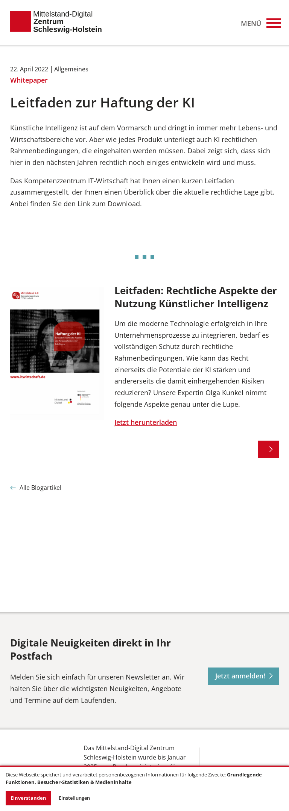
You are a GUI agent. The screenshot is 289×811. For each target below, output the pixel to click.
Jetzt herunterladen (145, 422)
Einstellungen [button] (74, 797)
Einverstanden (28, 797)
